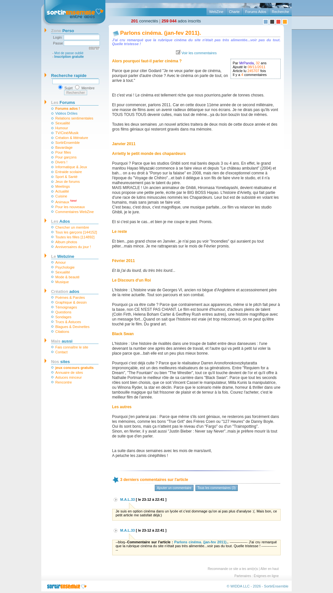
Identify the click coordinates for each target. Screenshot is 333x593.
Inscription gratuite (69, 56)
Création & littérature (71, 138)
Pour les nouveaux (70, 207)
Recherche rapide (69, 75)
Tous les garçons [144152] (76, 232)
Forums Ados (255, 12)
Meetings (62, 186)
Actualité (62, 191)
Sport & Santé (66, 177)
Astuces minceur (68, 377)
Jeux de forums (67, 181)
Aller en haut (269, 569)
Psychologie (64, 267)
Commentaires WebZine (74, 212)
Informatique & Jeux (71, 167)
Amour (60, 262)
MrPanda (246, 63)
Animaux (66, 201)
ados (65, 291)
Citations (62, 332)
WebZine (216, 12)
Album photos (66, 242)
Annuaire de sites (69, 372)
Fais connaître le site (71, 347)
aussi (62, 341)
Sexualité (62, 123)
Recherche (280, 12)
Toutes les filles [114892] (74, 237)
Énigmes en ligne (266, 576)
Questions (63, 312)
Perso (62, 30)
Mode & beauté (67, 277)
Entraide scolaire (68, 172)
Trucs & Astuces (68, 322)
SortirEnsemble (67, 143)
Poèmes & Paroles (70, 297)
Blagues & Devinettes (72, 327)
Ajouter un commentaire (174, 488)
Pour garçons (65, 157)
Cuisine (61, 196)
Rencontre (63, 382)
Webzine (62, 256)
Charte (234, 12)
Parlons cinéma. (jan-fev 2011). (160, 33)
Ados (60, 221)
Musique (62, 282)
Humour (61, 128)
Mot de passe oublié (69, 53)
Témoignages (66, 307)
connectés (144, 21)
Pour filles (63, 152)
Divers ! (61, 162)
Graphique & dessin (71, 302)
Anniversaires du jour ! (73, 247)
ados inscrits (181, 21)
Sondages (63, 317)
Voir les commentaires (199, 53)
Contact (61, 352)
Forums (63, 102)
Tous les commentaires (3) (216, 488)
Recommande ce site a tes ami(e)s (233, 569)
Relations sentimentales (74, 118)
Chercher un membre (72, 227)
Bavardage (64, 147)
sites (60, 361)
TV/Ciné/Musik (67, 133)
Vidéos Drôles (66, 113)
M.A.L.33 (127, 499)
